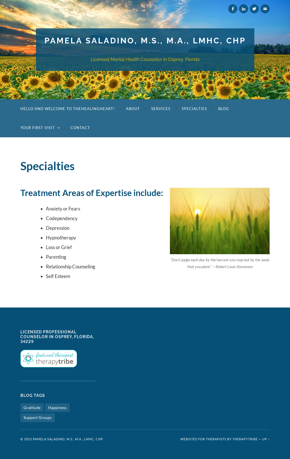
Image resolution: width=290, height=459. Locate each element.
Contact (80, 127)
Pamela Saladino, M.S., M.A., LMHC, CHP (145, 40)
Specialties (194, 108)
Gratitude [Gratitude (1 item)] (32, 407)
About (133, 108)
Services (160, 108)
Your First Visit (37, 127)
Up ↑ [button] (266, 439)
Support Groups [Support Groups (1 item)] (38, 417)
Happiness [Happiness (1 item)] (57, 407)
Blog (223, 108)
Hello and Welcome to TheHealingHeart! (67, 108)
